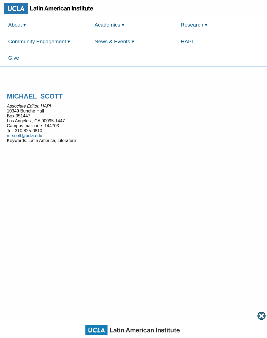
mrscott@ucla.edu (24, 135)
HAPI (187, 41)
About (17, 25)
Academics (109, 25)
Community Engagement (39, 41)
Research (194, 25)
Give (13, 58)
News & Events (114, 41)
